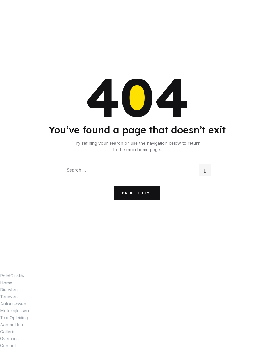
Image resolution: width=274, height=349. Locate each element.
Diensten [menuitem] (9, 289)
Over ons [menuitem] (9, 338)
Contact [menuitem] (8, 345)
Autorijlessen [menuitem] (13, 303)
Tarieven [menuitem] (9, 296)
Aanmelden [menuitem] (11, 324)
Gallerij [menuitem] (7, 331)
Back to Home (137, 193)
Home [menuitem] (6, 282)
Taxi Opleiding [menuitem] (14, 317)
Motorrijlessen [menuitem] (14, 310)
